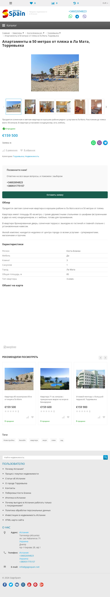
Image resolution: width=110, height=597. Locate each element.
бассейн (22, 440)
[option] (13, 106)
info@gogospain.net (29, 566)
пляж (54, 440)
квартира (34, 440)
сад (61, 440)
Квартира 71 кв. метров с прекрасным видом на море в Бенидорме (54, 399)
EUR (105, 3)
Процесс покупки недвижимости (22, 473)
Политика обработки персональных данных (28, 510)
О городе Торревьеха (16, 483)
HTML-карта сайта (14, 519)
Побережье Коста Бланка (18, 492)
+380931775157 (15, 185)
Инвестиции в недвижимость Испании (25, 515)
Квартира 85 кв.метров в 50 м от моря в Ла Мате (18, 398)
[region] (55, 320)
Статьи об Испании (15, 478)
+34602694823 (78, 11)
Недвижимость (32, 156)
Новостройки (9, 440)
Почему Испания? (14, 468)
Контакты (10, 488)
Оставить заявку (55, 195)
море (45, 440)
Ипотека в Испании (15, 497)
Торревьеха (18, 156)
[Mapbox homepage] (9, 347)
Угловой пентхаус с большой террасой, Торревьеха (89, 398)
